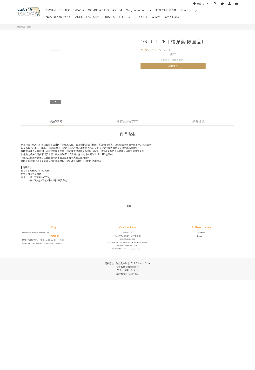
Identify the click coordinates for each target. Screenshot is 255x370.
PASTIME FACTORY (86, 16)
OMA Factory (188, 10)
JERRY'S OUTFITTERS (116, 16)
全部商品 (21, 26)
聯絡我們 (173, 65)
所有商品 (51, 10)
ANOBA (117, 10)
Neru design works (58, 16)
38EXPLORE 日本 (98, 10)
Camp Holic (171, 16)
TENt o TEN (140, 16)
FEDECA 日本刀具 (165, 10)
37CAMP (78, 10)
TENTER (64, 10)
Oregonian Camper (138, 10)
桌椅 (29, 26)
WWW (156, 16)
